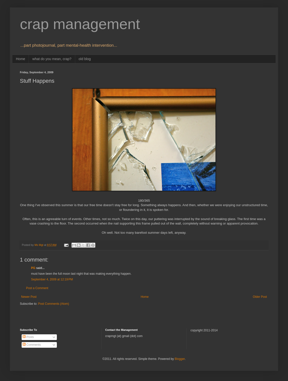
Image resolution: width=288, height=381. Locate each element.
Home (20, 59)
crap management (80, 24)
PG (33, 268)
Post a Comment (37, 288)
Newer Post (28, 297)
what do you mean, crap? (51, 59)
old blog (85, 59)
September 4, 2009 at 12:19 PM (52, 279)
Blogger (180, 359)
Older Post (260, 297)
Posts (28, 337)
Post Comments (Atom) (53, 303)
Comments (32, 344)
